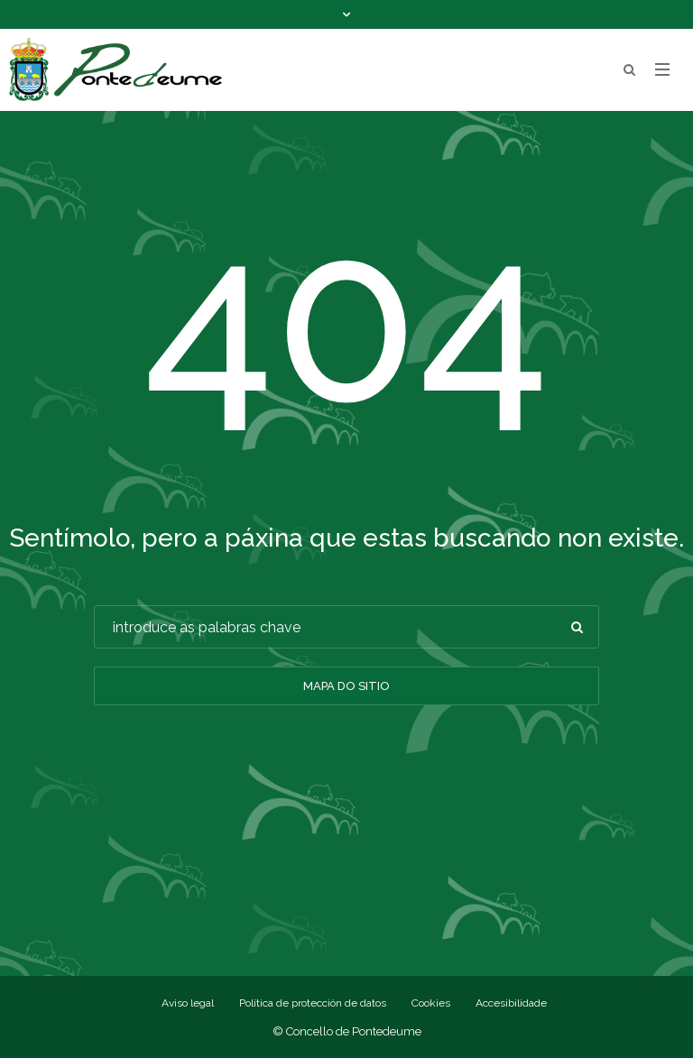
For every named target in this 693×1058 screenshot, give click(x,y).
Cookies (430, 1003)
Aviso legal (188, 1003)
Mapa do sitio (346, 686)
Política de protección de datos (312, 1003)
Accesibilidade (511, 1003)
